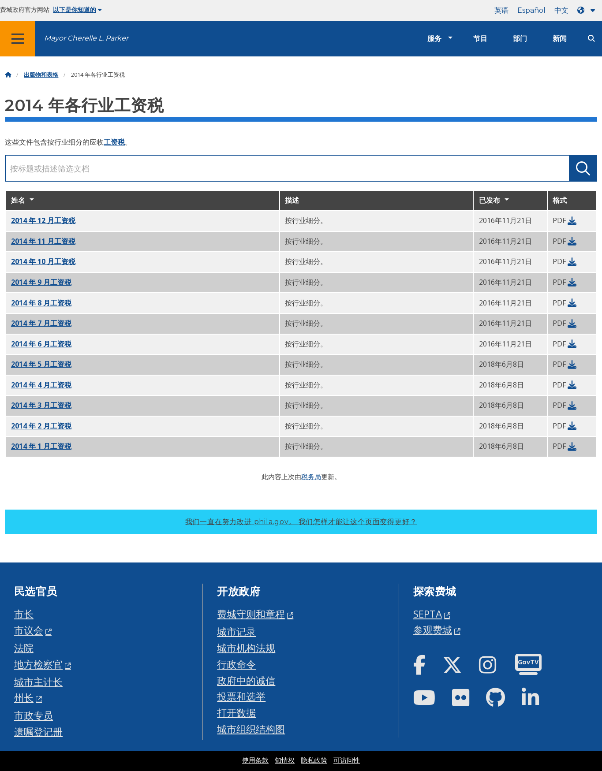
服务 (434, 38)
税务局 (311, 476)
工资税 (114, 142)
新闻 (560, 38)
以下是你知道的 (77, 9)
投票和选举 (241, 696)
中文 (561, 10)
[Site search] (591, 38)
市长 (24, 614)
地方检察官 (38, 664)
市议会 (28, 630)
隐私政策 (314, 760)
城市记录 (236, 631)
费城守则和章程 (251, 614)
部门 (520, 38)
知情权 (285, 760)
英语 (501, 10)
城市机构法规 (246, 648)
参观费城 (432, 630)
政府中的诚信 (246, 680)
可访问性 (346, 760)
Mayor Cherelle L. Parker (86, 38)
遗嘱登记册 (38, 731)
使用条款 (255, 760)
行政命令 (236, 664)
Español (531, 10)
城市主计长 (38, 682)
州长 (24, 697)
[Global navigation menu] (17, 38)
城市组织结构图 (251, 729)
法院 (24, 648)
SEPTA (427, 614)
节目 (480, 38)
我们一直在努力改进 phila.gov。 (301, 522)
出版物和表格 (41, 74)
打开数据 (236, 712)
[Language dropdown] (588, 10)
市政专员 (33, 715)
